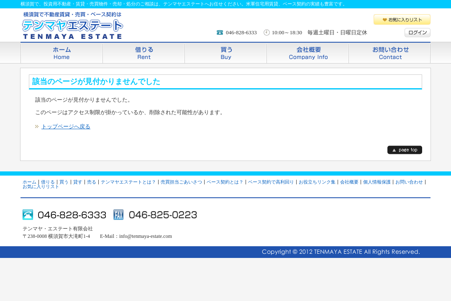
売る (91, 181)
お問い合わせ (389, 52)
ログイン (417, 32)
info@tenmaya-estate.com (145, 236)
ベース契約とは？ (225, 181)
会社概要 (307, 52)
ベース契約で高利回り (271, 181)
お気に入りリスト (402, 19)
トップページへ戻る (65, 126)
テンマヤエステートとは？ (128, 181)
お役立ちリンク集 (317, 181)
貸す (77, 181)
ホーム (61, 52)
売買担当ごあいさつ (181, 181)
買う (225, 52)
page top (404, 149)
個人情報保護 (377, 181)
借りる (143, 52)
